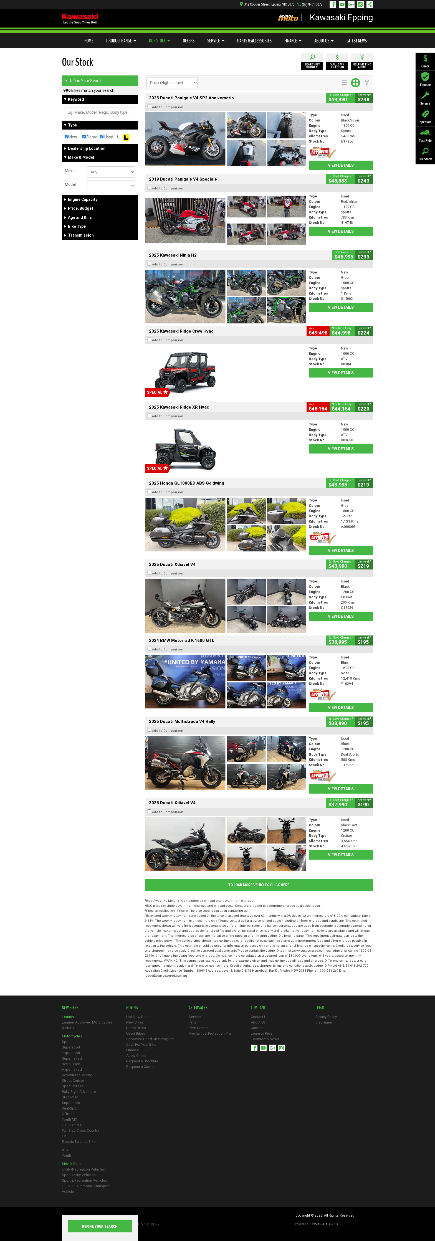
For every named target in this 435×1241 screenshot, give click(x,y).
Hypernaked (72, 1069)
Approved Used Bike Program (150, 1039)
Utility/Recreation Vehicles (83, 1169)
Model (70, 184)
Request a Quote (140, 1066)
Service (215, 40)
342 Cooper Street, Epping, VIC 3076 (267, 4)
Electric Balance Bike (79, 1141)
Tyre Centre (198, 1027)
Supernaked (72, 1058)
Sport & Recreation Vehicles (84, 1180)
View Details (341, 165)
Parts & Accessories (254, 40)
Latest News (357, 40)
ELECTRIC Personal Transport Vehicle (86, 1189)
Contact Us (260, 1016)
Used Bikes (135, 1033)
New (71, 137)
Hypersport (71, 1052)
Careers (257, 1027)
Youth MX (69, 1119)
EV (64, 1136)
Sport (66, 1041)
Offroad (68, 1113)
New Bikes (135, 1022)
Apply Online (136, 1055)
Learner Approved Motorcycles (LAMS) (87, 1025)
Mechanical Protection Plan (210, 1033)
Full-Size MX (72, 1125)
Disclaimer (323, 1022)
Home (88, 40)
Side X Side (71, 1163)
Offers (188, 40)
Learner (68, 1016)
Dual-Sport (70, 1108)
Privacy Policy (326, 1016)
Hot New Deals (138, 1016)
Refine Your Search (84, 80)
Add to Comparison (167, 107)
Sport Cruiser (72, 1086)
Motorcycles (72, 1036)
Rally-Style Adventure (79, 1091)
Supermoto (71, 1102)
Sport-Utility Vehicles (79, 1174)
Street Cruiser (73, 1080)
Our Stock (159, 40)
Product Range (121, 40)
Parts (193, 1022)
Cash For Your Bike (141, 1044)
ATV (65, 1150)
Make (70, 170)
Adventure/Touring (77, 1075)
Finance (293, 40)
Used (106, 137)
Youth (66, 1155)
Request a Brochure (142, 1061)
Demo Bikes (136, 1027)
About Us (324, 40)
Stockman (70, 1097)
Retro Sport (71, 1064)
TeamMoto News (265, 1039)
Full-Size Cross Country (80, 1130)
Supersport (71, 1047)
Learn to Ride (261, 1033)
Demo (89, 137)
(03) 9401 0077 (312, 4)
